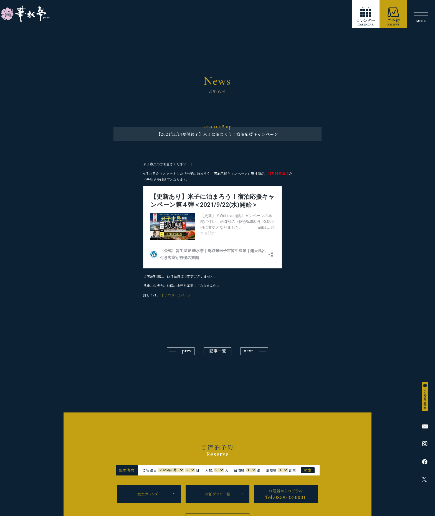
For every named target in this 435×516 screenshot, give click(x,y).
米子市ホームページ (176, 295)
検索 (308, 470)
